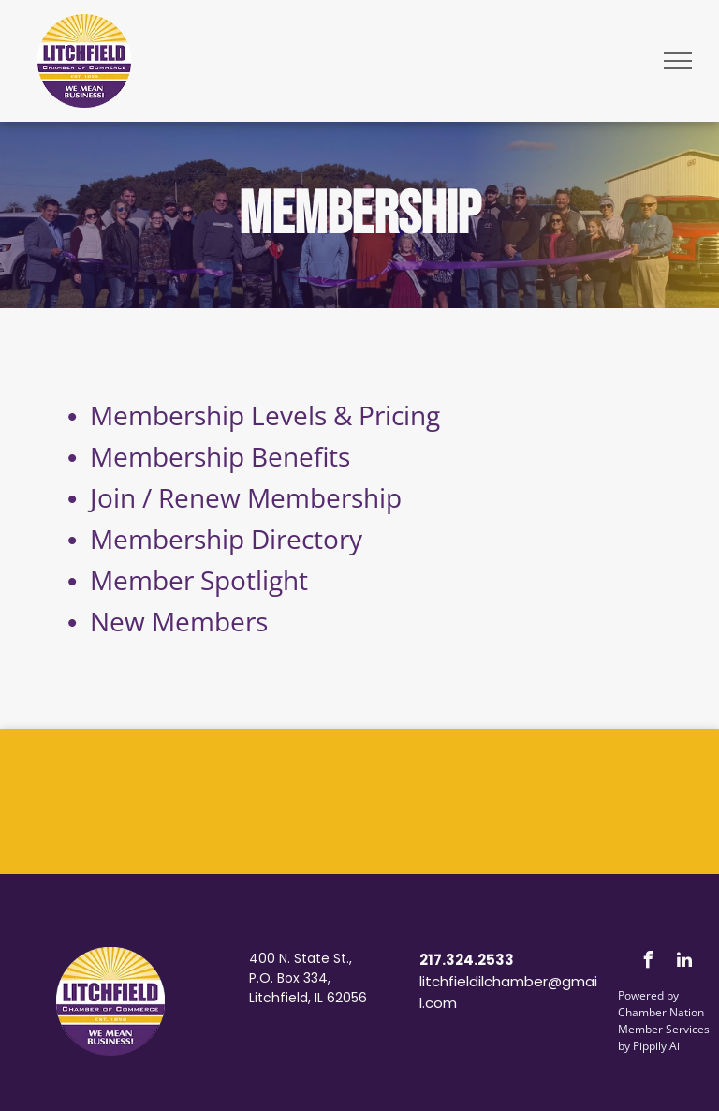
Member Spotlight (199, 580)
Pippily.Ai (656, 1046)
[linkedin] (684, 962)
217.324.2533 (466, 960)
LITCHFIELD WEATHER (359, 799)
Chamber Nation (661, 1012)
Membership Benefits (220, 456)
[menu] (677, 61)
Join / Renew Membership (246, 497)
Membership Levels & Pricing (265, 415)
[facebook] (648, 962)
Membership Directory (226, 538)
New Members (179, 621)
